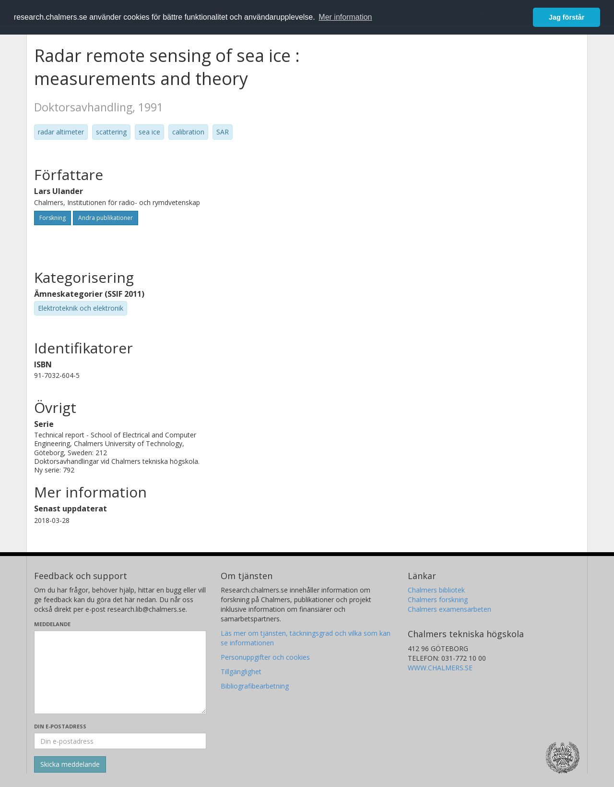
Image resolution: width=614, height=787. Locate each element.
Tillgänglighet (241, 671)
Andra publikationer (105, 218)
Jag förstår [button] (566, 17)
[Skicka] (70, 764)
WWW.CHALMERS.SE (440, 667)
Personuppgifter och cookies (265, 657)
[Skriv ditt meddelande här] (120, 672)
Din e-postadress (60, 726)
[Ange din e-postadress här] (120, 741)
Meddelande (52, 624)
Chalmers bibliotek (436, 589)
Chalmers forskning (438, 599)
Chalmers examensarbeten (449, 609)
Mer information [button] (345, 17)
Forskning (52, 218)
